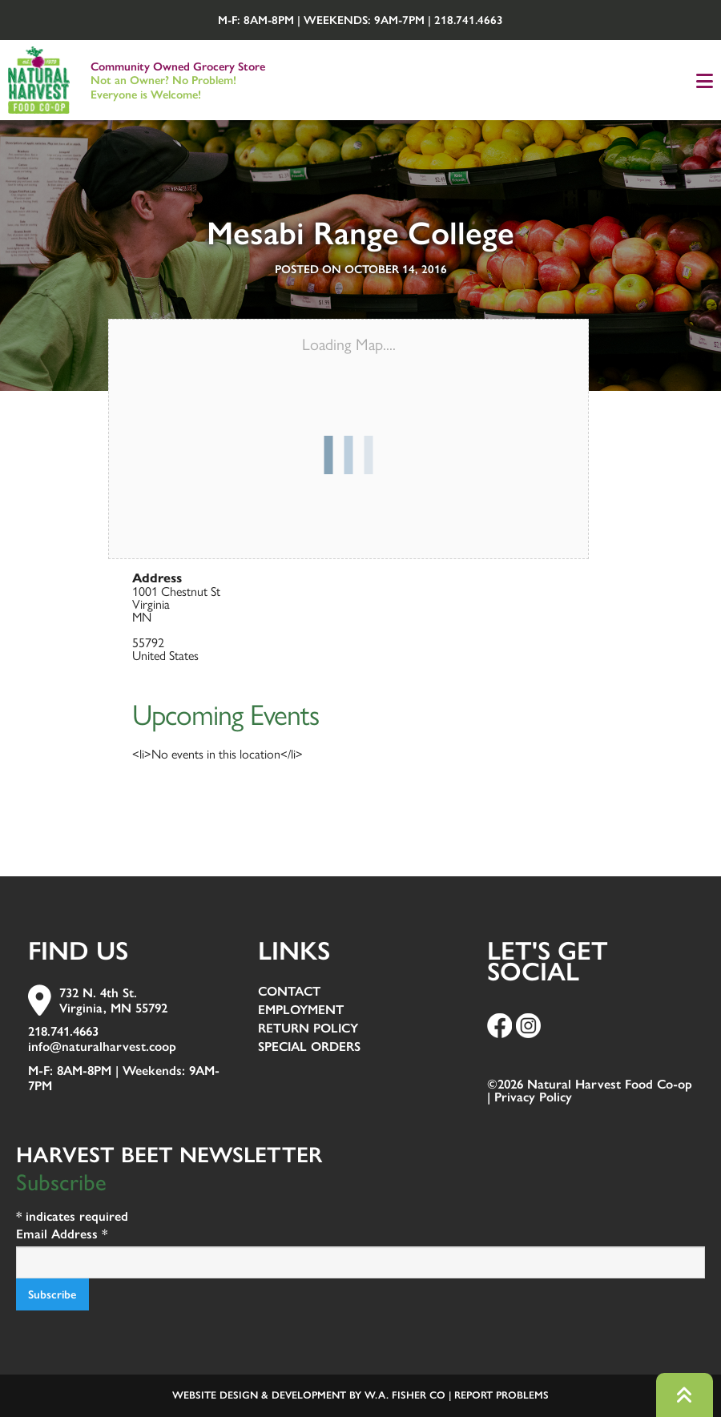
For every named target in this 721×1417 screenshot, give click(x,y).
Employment (301, 1010)
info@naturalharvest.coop (102, 1046)
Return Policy (308, 1029)
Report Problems (501, 1395)
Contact (289, 992)
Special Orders (309, 1047)
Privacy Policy (533, 1097)
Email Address (61, 1234)
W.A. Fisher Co (405, 1395)
